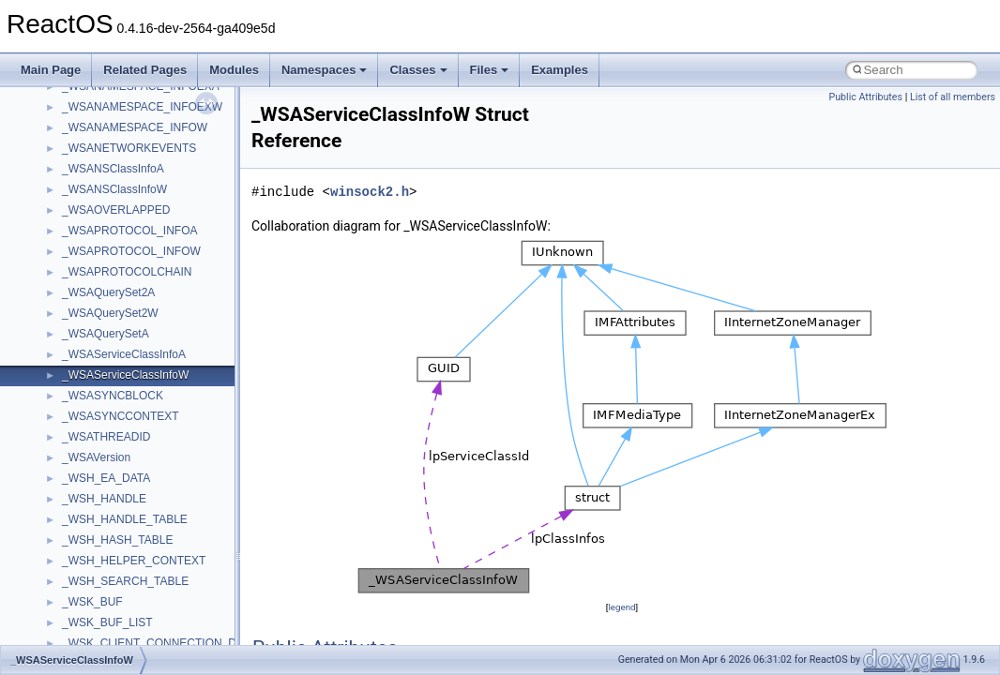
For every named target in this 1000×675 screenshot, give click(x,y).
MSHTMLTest (95, 410)
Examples (559, 70)
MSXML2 (85, 513)
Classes (418, 70)
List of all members (952, 97)
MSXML (82, 493)
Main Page (51, 70)
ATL (72, 101)
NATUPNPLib (95, 555)
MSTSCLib (89, 472)
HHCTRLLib (92, 245)
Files (489, 70)
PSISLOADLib (97, 616)
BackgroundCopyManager (127, 121)
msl (71, 451)
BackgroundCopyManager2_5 (136, 163)
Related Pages (145, 70)
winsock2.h (369, 192)
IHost (75, 266)
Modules (234, 70)
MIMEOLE (88, 348)
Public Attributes (865, 97)
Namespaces (324, 70)
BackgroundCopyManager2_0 (136, 142)
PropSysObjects (102, 596)
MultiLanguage (99, 534)
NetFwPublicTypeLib (113, 575)
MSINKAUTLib (98, 431)
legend (621, 607)
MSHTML (86, 390)
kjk (69, 328)
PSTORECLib (96, 637)
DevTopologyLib (102, 204)
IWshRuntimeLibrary (113, 286)
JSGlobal (85, 307)
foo (70, 225)
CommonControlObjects (122, 183)
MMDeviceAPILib (105, 369)
